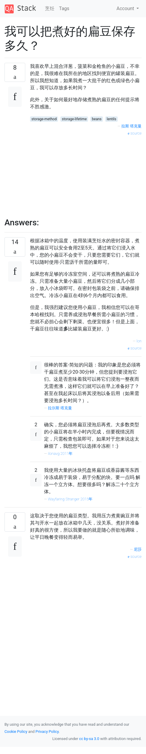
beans (96, 119)
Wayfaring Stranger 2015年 (70, 499)
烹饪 (49, 8)
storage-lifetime (74, 119)
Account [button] (126, 8)
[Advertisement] (71, 173)
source (135, 133)
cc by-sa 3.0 (89, 738)
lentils (111, 119)
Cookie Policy (15, 731)
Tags (64, 8)
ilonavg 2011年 (60, 453)
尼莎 (138, 549)
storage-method (44, 119)
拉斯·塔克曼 (131, 126)
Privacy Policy (47, 731)
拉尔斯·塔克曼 (60, 408)
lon (139, 341)
